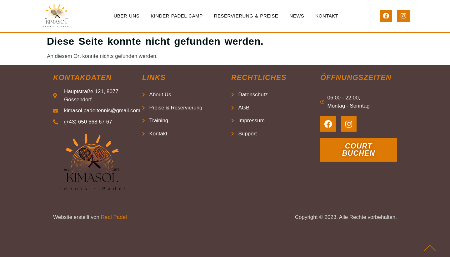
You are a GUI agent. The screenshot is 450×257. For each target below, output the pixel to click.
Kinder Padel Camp (176, 15)
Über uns (127, 15)
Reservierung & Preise (246, 15)
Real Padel (114, 217)
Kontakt (326, 15)
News (296, 15)
